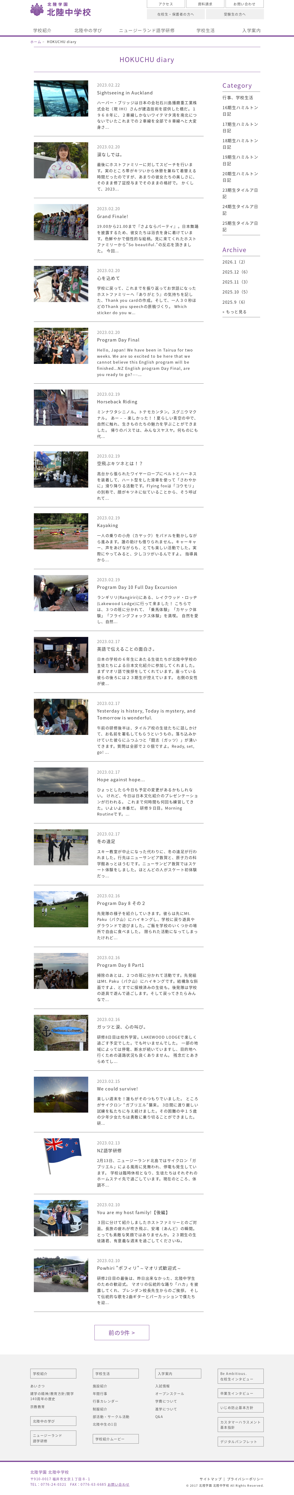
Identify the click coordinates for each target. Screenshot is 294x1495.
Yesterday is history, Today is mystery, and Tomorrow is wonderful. (146, 714)
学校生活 (205, 30)
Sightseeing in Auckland (125, 92)
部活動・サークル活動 (111, 1416)
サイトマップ (211, 1478)
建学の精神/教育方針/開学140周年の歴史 (52, 1396)
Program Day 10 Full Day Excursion (137, 587)
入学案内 (251, 30)
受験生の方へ (235, 14)
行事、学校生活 (237, 97)
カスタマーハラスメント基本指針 (240, 1425)
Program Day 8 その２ (121, 903)
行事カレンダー (106, 1401)
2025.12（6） (236, 272)
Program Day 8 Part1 (120, 965)
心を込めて (108, 278)
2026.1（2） (235, 262)
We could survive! (117, 1088)
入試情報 (162, 1385)
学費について (166, 1401)
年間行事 (100, 1393)
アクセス (166, 3)
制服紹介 (100, 1409)
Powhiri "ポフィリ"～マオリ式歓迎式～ (139, 1268)
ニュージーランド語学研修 (147, 30)
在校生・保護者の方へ (175, 14)
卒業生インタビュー (237, 1393)
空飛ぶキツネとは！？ (120, 463)
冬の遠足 (106, 841)
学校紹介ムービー (110, 1438)
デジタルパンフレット (239, 1441)
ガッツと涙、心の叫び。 (122, 1027)
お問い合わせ (244, 3)
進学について (166, 1409)
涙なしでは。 (111, 154)
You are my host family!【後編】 (133, 1212)
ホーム (35, 41)
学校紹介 (42, 30)
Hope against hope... (121, 779)
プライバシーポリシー (245, 1478)
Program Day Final (118, 340)
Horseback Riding (117, 401)
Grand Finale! (113, 216)
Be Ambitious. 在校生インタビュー (237, 1376)
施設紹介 (100, 1385)
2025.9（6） (235, 302)
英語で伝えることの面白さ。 (127, 649)
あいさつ (37, 1385)
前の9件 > (121, 1332)
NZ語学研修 (112, 1150)
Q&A (159, 1416)
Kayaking (107, 525)
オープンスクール (170, 1393)
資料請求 (205, 3)
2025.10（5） (236, 292)
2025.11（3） (236, 282)
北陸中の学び (88, 30)
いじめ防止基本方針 (237, 1407)
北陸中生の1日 (105, 1424)
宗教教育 (37, 1406)
